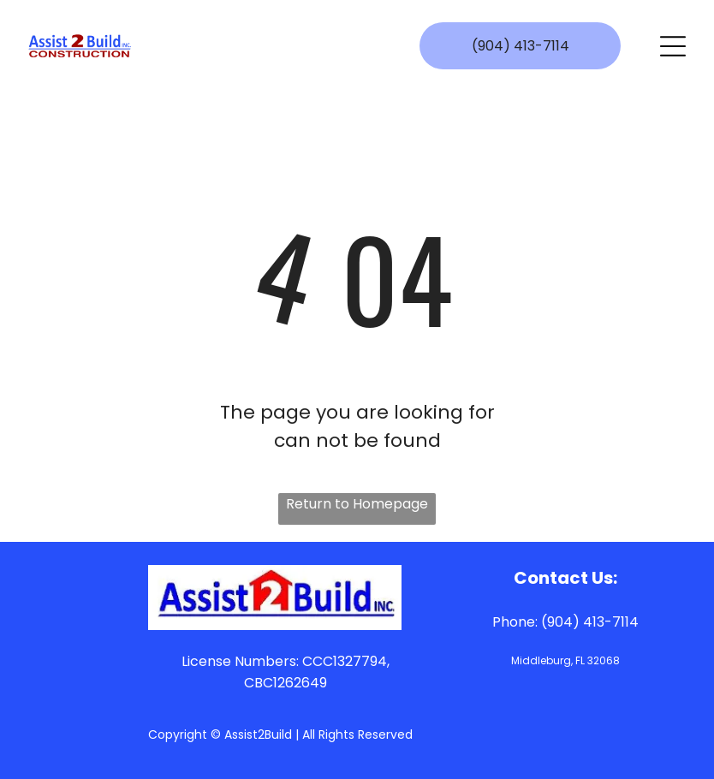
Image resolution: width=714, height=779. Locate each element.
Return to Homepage (357, 504)
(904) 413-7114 (590, 622)
